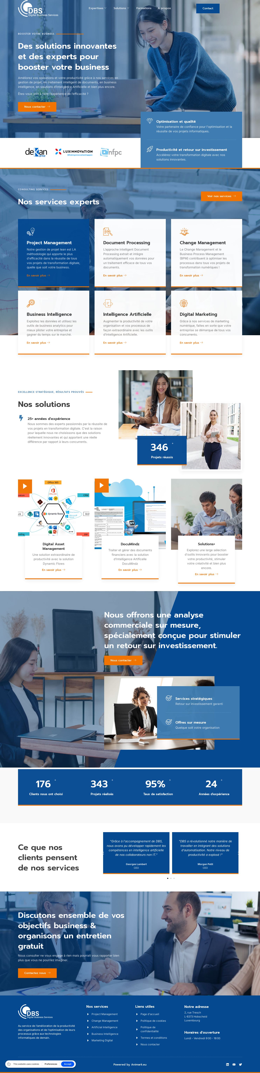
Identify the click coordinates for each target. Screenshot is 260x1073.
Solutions (121, 8)
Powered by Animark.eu (130, 1064)
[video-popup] (25, 583)
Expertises (97, 8)
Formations (143, 8)
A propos (164, 8)
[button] (103, 853)
